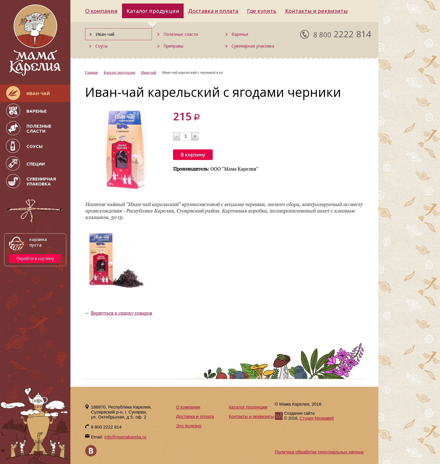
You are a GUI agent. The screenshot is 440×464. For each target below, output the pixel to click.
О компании (101, 11)
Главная (91, 72)
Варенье (239, 34)
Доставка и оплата (213, 11)
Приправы (173, 46)
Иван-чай (105, 34)
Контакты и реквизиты (316, 11)
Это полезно (188, 425)
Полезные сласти (180, 34)
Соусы (101, 46)
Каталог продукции (152, 11)
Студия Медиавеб (317, 418)
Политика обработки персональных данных (319, 451)
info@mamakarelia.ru (125, 436)
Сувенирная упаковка (252, 46)
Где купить (261, 11)
